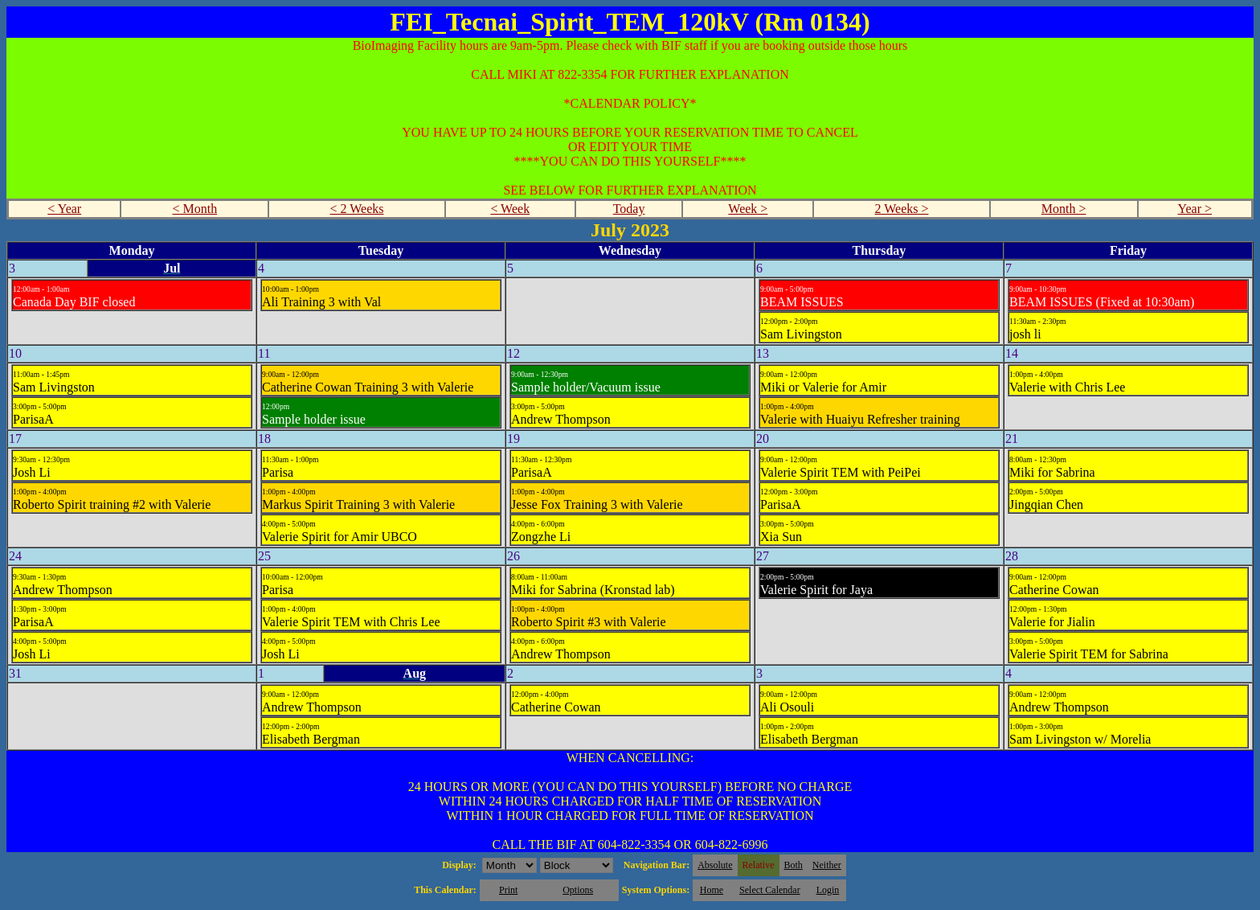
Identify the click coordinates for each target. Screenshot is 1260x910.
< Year (64, 208)
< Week (510, 208)
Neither (826, 865)
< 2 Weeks (357, 208)
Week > (747, 208)
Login (828, 890)
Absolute (715, 865)
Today (629, 208)
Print (508, 890)
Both (793, 865)
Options (577, 890)
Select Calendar (769, 890)
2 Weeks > (902, 208)
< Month (195, 208)
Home (711, 890)
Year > (1195, 208)
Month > (1063, 208)
